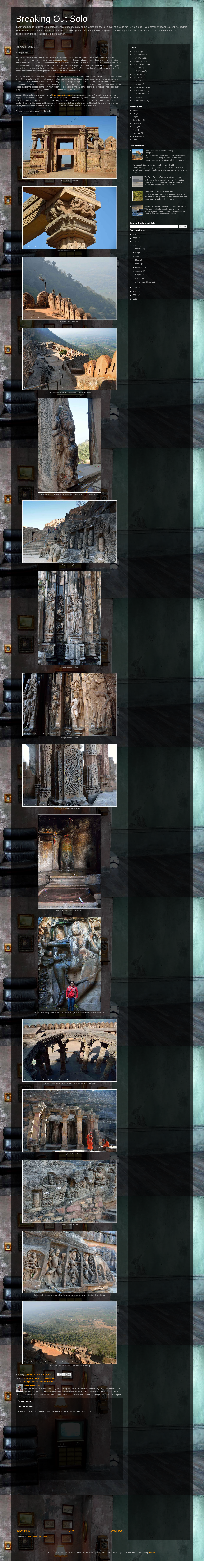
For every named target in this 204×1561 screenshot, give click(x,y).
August (138, 252)
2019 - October (138, 97)
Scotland (136, 136)
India (40, 1378)
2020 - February (139, 100)
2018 (135, 242)
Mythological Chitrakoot (62, 95)
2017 (135, 245)
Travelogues (48, 1378)
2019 (135, 238)
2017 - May (137, 74)
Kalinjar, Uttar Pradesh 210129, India (39, 1381)
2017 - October (138, 77)
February (139, 267)
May (137, 260)
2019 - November (139, 94)
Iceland (135, 123)
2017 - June (137, 68)
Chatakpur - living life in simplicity (158, 192)
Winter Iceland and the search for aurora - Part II (165, 206)
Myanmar (136, 133)
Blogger (152, 1552)
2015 (135, 291)
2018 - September (140, 87)
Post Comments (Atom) (37, 1537)
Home (70, 1530)
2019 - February (139, 90)
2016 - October (138, 61)
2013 (135, 299)
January (139, 271)
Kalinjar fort (139, 278)
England (135, 117)
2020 (135, 234)
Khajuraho (139, 274)
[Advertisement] (69, 1504)
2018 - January (138, 81)
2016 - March (138, 58)
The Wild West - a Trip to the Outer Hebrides (163, 177)
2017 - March (138, 71)
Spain (134, 140)
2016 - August (138, 51)
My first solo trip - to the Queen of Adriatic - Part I (153, 165)
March (138, 264)
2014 (135, 295)
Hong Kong (137, 120)
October (139, 249)
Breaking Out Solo (52, 19)
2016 (135, 288)
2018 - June (137, 84)
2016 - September (140, 64)
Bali (134, 113)
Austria (135, 110)
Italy (134, 130)
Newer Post (23, 1530)
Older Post (117, 1530)
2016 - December (30, 1378)
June (137, 256)
